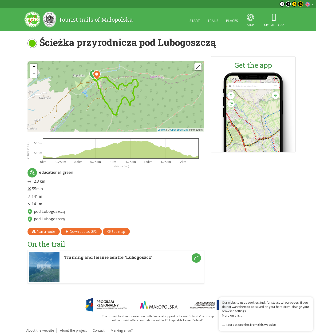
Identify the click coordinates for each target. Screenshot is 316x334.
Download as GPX (81, 231)
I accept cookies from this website (251, 324)
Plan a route (43, 231)
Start (195, 20)
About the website (40, 330)
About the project (73, 330)
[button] (97, 75)
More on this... (232, 315)
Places (232, 20)
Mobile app (274, 20)
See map (116, 231)
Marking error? (122, 330)
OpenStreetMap (179, 129)
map (250, 20)
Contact (99, 330)
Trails (212, 20)
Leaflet (162, 129)
